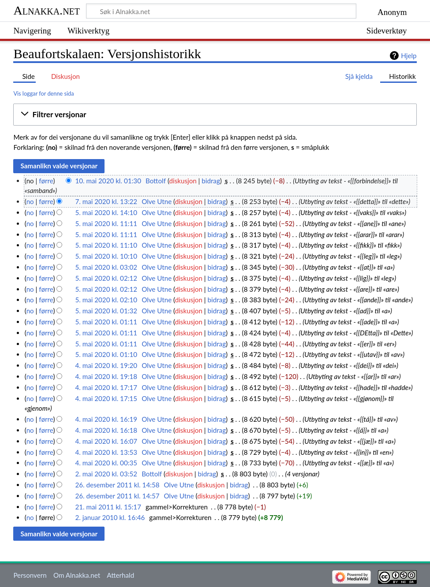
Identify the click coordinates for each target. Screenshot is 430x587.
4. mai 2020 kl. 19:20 (106, 365)
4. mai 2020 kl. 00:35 (106, 463)
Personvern (29, 575)
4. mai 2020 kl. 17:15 (106, 398)
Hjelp (408, 55)
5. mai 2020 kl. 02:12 (106, 278)
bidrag (211, 181)
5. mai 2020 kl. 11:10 (106, 245)
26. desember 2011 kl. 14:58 (117, 485)
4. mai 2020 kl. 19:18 (106, 376)
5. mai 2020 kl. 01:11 (106, 322)
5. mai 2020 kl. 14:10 (106, 212)
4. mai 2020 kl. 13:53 (106, 452)
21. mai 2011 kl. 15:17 (108, 507)
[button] (215, 114)
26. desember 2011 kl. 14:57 (117, 496)
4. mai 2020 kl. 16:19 (106, 419)
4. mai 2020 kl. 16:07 (106, 441)
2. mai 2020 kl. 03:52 (106, 474)
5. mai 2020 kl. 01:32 (106, 311)
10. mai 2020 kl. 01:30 (108, 181)
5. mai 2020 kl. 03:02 (106, 267)
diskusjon (183, 181)
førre (46, 181)
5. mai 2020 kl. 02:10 (106, 300)
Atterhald (120, 575)
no (30, 201)
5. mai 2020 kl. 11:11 (106, 223)
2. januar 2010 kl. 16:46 (110, 517)
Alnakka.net (46, 10)
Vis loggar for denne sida (43, 93)
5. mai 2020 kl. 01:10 (106, 354)
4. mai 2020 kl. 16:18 (106, 430)
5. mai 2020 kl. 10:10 (106, 256)
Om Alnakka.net (76, 575)
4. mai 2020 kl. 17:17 (106, 387)
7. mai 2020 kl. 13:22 (106, 201)
